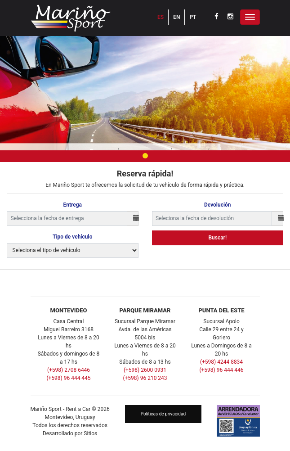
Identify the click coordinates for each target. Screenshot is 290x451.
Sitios (90, 433)
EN (176, 17)
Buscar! (217, 238)
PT (192, 17)
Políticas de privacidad (163, 413)
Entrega (72, 205)
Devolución (217, 205)
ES (160, 17)
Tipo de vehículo (72, 237)
